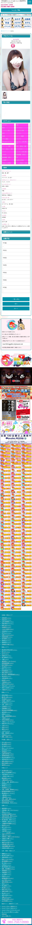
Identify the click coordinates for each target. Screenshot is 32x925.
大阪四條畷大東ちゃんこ (8, 846)
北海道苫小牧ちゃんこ (8, 644)
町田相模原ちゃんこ (7, 670)
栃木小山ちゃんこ (6, 669)
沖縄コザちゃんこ (6, 897)
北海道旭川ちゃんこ (7, 631)
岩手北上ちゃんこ (6, 633)
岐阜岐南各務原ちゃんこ (8, 791)
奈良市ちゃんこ (6, 825)
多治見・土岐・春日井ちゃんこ (10, 782)
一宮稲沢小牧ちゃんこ (8, 776)
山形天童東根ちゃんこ (8, 621)
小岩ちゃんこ (5, 725)
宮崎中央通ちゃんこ (7, 891)
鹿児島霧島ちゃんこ (7, 861)
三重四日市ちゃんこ (7, 780)
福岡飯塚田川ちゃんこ (8, 878)
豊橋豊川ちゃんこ (6, 785)
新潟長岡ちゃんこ (6, 750)
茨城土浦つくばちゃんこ (8, 686)
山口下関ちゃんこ (6, 880)
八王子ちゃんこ (6, 731)
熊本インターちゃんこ (8, 859)
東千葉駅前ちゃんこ (7, 657)
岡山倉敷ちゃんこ (6, 885)
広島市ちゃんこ (6, 876)
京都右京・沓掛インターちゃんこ (11, 836)
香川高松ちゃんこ (6, 863)
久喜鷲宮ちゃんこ (6, 706)
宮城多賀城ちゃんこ (7, 637)
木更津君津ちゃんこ (7, 678)
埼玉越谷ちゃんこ (6, 699)
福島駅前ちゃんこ (6, 642)
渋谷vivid (4, 914)
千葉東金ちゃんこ (6, 682)
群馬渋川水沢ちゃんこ (8, 684)
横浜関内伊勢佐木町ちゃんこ (9, 650)
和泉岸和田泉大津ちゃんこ (9, 818)
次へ (16, 308)
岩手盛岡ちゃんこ (6, 638)
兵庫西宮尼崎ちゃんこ (8, 848)
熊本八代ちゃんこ (6, 889)
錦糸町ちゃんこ (6, 680)
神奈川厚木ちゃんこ (7, 672)
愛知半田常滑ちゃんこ (8, 801)
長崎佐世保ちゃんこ (7, 857)
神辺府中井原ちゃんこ (8, 899)
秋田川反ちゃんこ (6, 625)
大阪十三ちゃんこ (6, 835)
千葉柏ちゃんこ (6, 718)
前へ (16, 304)
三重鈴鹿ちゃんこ (6, 797)
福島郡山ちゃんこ (6, 640)
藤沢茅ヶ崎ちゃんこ (7, 697)
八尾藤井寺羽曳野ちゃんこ (9, 823)
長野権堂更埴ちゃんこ (8, 755)
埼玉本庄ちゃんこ (6, 676)
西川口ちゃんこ (6, 652)
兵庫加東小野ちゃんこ (8, 844)
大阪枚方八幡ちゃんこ (8, 838)
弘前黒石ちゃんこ (6, 627)
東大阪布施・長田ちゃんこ (9, 819)
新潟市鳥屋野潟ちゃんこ (8, 757)
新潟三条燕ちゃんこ (7, 763)
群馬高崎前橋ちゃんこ (8, 663)
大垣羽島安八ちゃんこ (8, 774)
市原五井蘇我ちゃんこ (8, 719)
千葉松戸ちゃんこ (6, 689)
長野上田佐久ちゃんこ (8, 761)
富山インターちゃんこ (8, 748)
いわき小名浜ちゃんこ (8, 629)
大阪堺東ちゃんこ (6, 831)
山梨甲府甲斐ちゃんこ (8, 753)
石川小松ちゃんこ (6, 742)
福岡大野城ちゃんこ (7, 882)
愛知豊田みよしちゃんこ (8, 793)
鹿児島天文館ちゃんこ (8, 855)
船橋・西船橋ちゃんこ (8, 733)
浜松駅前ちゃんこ (6, 787)
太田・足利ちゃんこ (7, 704)
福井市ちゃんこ (6, 765)
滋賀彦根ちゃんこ (6, 808)
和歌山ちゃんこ (6, 812)
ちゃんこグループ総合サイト (9, 906)
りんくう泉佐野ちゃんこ (8, 833)
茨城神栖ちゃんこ (6, 708)
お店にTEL (16, 10)
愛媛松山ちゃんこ (6, 853)
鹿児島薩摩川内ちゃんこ (8, 867)
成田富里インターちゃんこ (9, 661)
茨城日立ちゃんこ (6, 735)
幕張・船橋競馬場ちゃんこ (9, 716)
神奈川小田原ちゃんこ (8, 687)
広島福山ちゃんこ (6, 865)
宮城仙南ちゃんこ (6, 618)
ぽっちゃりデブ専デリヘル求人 (10, 912)
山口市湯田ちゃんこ (7, 901)
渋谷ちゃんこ (5, 727)
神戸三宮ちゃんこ (6, 827)
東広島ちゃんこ (6, 887)
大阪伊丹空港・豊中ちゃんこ (9, 816)
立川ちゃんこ (5, 653)
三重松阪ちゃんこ (6, 795)
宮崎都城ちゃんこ (6, 870)
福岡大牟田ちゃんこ (7, 895)
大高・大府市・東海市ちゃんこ (10, 789)
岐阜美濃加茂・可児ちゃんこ (9, 803)
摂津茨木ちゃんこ (6, 840)
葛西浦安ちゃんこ (6, 712)
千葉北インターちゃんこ (8, 721)
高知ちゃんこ (5, 884)
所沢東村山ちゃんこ (7, 703)
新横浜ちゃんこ (6, 714)
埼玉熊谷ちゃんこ (6, 667)
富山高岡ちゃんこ (6, 744)
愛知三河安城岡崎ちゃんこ (9, 772)
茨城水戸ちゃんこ (6, 655)
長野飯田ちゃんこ (6, 752)
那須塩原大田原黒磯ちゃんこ (9, 710)
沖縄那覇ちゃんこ (6, 872)
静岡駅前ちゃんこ (6, 784)
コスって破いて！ (6, 916)
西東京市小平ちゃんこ (8, 723)
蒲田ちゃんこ (5, 729)
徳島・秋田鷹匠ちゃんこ (8, 869)
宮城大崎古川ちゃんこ (8, 623)
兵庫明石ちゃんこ (6, 829)
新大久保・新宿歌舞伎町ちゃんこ (11, 674)
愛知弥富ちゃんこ (6, 778)
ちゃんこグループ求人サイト (9, 908)
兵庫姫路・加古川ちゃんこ (9, 821)
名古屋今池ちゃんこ (7, 770)
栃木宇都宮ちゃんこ (7, 665)
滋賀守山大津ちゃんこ (8, 842)
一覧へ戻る (16, 299)
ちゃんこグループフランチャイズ (11, 910)
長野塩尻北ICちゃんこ (8, 759)
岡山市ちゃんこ (6, 893)
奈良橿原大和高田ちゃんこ (9, 814)
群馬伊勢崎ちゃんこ (7, 695)
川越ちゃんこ (5, 659)
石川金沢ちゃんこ (6, 746)
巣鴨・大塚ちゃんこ (7, 737)
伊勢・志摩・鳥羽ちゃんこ (9, 799)
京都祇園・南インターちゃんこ (10, 810)
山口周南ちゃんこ (6, 874)
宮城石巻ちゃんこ (6, 620)
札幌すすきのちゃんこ (8, 635)
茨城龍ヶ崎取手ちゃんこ (8, 701)
